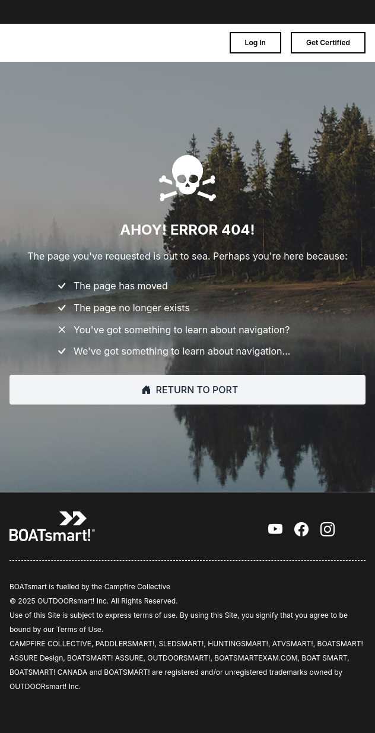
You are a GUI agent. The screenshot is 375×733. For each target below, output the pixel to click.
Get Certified (328, 42)
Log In (255, 42)
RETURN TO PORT (188, 389)
